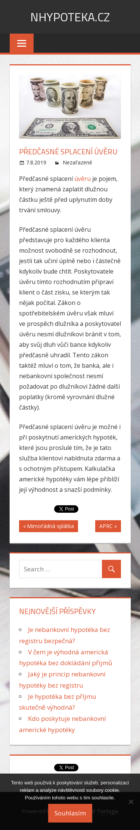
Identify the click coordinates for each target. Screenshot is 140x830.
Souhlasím (70, 813)
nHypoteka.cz (70, 17)
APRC (106, 527)
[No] (130, 801)
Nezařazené (77, 162)
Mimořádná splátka (50, 527)
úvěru (83, 179)
